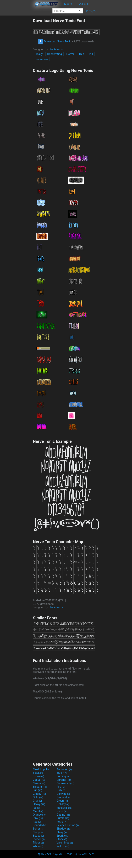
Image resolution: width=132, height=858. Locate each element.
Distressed (65, 783)
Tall (91, 54)
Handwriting (54, 54)
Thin (81, 54)
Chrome (64, 779)
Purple (63, 818)
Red (37, 821)
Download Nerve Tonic (54, 41)
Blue (62, 772)
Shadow (64, 828)
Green (63, 800)
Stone (62, 839)
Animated (64, 769)
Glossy (39, 793)
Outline (63, 814)
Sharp (38, 832)
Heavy (39, 804)
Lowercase (41, 59)
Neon (62, 811)
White (38, 846)
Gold (38, 797)
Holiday (63, 804)
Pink (38, 818)
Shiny (62, 832)
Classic (39, 783)
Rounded (40, 825)
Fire (61, 786)
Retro (62, 821)
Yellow (63, 846)
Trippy (38, 842)
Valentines (65, 842)
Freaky (39, 54)
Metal (38, 811)
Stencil (39, 839)
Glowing (64, 793)
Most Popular (41, 769)
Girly (61, 790)
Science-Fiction (68, 825)
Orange (39, 814)
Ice (36, 807)
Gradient (63, 797)
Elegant (40, 786)
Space (38, 835)
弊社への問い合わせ (50, 854)
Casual (39, 779)
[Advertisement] (16, 70)
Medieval (64, 807)
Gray (37, 800)
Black (38, 772)
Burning (63, 776)
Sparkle (63, 835)
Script (38, 828)
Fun (37, 790)
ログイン (91, 11)
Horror (70, 54)
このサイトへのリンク (80, 854)
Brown (38, 776)
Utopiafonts (55, 49)
